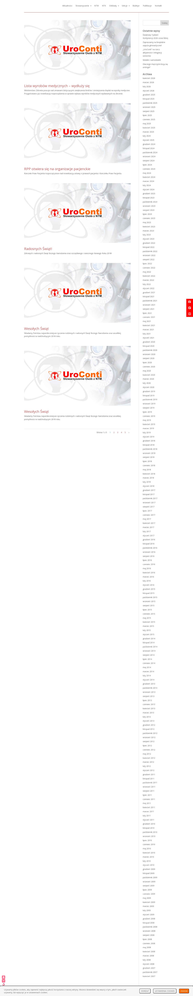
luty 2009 (147, 910)
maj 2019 (147, 420)
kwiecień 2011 (149, 807)
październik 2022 (150, 251)
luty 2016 (147, 580)
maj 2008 (147, 947)
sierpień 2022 (148, 259)
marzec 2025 (148, 132)
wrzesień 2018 (149, 453)
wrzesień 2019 (149, 403)
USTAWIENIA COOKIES (165, 991)
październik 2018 (150, 449)
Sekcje (124, 6)
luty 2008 (147, 960)
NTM (96, 6)
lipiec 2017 (147, 511)
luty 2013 (147, 716)
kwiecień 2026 (149, 78)
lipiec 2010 (147, 840)
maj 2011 (147, 803)
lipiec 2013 (147, 700)
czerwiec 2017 (149, 515)
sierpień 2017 (148, 506)
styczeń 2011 (148, 819)
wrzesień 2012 (149, 737)
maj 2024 (147, 173)
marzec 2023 (148, 230)
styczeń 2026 (148, 90)
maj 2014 (147, 667)
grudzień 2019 (149, 391)
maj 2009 (147, 898)
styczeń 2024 (148, 189)
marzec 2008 (148, 955)
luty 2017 (147, 531)
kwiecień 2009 (149, 902)
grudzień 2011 (149, 774)
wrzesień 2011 (149, 786)
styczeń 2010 (148, 865)
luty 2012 (147, 766)
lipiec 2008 (147, 939)
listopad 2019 (148, 395)
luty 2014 (147, 675)
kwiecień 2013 (149, 708)
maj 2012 (147, 754)
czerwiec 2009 (149, 894)
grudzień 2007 (149, 968)
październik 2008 (150, 927)
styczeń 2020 (148, 387)
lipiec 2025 (147, 115)
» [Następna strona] (128, 432)
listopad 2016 (148, 543)
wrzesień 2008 (149, 931)
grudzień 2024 (149, 144)
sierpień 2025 (148, 111)
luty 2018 (147, 482)
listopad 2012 (148, 729)
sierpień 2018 (148, 457)
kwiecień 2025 (149, 127)
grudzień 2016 (149, 539)
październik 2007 (150, 972)
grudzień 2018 (149, 440)
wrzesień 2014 (149, 651)
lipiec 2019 (147, 412)
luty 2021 (147, 333)
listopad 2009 (148, 873)
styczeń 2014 (148, 679)
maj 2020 (147, 370)
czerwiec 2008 (149, 943)
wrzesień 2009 (149, 881)
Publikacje (147, 6)
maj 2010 (147, 848)
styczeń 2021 (148, 337)
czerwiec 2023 (149, 218)
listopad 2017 (148, 494)
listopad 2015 (148, 593)
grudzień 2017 (149, 490)
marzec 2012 (148, 762)
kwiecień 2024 (149, 177)
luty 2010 (147, 861)
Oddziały (113, 6)
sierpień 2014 (148, 655)
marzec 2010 (148, 857)
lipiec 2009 (147, 889)
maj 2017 (147, 519)
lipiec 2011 (147, 795)
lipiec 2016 (147, 560)
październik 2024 (150, 152)
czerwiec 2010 (149, 844)
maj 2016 (147, 568)
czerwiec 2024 (149, 169)
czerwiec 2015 (149, 614)
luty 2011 (147, 815)
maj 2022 (147, 272)
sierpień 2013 (148, 696)
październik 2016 (150, 548)
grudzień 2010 (149, 824)
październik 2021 (150, 300)
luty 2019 (147, 432)
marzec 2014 (148, 671)
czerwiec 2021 (149, 317)
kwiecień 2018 (149, 473)
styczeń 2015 (148, 634)
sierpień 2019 (148, 408)
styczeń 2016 (148, 585)
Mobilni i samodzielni (152, 60)
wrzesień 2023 (149, 206)
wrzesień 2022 (149, 255)
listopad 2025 (148, 99)
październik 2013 (150, 688)
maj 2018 (147, 469)
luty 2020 (147, 383)
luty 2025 (147, 136)
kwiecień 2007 (149, 976)
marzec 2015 (148, 626)
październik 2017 (150, 498)
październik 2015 (150, 597)
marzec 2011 (148, 811)
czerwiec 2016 (149, 564)
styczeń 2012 (148, 770)
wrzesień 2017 (149, 502)
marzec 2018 (148, 477)
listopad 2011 (148, 778)
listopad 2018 (148, 445)
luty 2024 (147, 185)
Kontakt (158, 6)
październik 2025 (150, 103)
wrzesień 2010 (149, 836)
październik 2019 (150, 399)
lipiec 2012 (147, 745)
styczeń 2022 (148, 288)
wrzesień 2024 (149, 156)
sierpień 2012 (148, 741)
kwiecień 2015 (149, 622)
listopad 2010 (148, 828)
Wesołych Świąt (36, 328)
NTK (104, 6)
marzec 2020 (148, 379)
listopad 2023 (148, 197)
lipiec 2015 (147, 609)
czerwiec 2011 (149, 799)
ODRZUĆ (145, 991)
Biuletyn (136, 6)
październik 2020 (150, 350)
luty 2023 (147, 234)
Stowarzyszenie (82, 6)
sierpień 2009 (148, 885)
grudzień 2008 (149, 918)
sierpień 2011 (148, 791)
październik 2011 (150, 782)
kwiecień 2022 (149, 276)
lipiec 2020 (147, 362)
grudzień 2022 (149, 243)
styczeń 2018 (148, 486)
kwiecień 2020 (149, 375)
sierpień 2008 (148, 935)
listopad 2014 (148, 642)
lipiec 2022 (147, 263)
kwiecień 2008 (149, 951)
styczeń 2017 (148, 535)
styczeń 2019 (148, 436)
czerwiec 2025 (149, 119)
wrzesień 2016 (149, 552)
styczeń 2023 (148, 239)
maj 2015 (147, 618)
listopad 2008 (148, 922)
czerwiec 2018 (149, 465)
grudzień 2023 (149, 193)
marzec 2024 (148, 181)
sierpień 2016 (148, 556)
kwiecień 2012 (149, 758)
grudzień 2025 (149, 94)
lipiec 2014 (147, 659)
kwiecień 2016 (149, 572)
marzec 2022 (148, 280)
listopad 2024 (148, 148)
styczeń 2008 (148, 964)
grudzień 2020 (149, 342)
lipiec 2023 (147, 214)
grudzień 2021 (149, 292)
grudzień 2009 (149, 869)
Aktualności (67, 6)
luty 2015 (147, 630)
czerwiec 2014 (149, 663)
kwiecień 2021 (149, 325)
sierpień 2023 (148, 210)
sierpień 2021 (148, 309)
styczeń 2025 (148, 140)
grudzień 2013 (149, 683)
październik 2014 (150, 646)
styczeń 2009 (148, 914)
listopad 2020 (148, 346)
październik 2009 (150, 877)
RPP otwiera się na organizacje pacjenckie (57, 168)
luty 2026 (147, 86)
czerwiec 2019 (149, 416)
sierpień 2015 (148, 605)
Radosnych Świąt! (38, 248)
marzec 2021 (148, 329)
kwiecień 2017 (149, 523)
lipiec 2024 (147, 164)
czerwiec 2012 (149, 749)
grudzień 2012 (149, 725)
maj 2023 (147, 222)
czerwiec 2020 (149, 366)
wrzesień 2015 (149, 601)
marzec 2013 (148, 712)
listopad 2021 (148, 296)
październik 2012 (150, 733)
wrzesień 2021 (149, 305)
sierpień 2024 (148, 160)
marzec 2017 (148, 527)
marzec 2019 (148, 428)
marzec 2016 (148, 576)
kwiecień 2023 (149, 226)
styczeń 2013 (148, 721)
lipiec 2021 (147, 313)
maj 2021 (147, 321)
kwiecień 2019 (149, 424)
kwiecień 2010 (149, 852)
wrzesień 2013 (149, 692)
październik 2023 (150, 202)
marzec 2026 (148, 82)
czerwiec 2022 (149, 267)
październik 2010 (150, 832)
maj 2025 (147, 123)
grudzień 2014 (149, 638)
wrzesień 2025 (149, 107)
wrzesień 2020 (149, 354)
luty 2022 (147, 284)
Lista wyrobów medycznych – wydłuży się (57, 85)
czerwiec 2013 (149, 704)
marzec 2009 (148, 906)
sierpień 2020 (148, 358)
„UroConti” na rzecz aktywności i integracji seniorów (152, 52)
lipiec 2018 (147, 461)
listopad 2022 (148, 247)
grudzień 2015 (149, 589)
